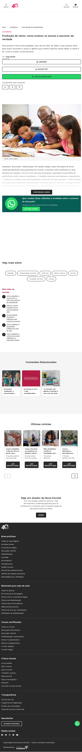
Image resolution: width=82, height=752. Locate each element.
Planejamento (7, 564)
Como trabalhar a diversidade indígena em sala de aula (10, 327)
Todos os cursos (8, 627)
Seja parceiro (6, 677)
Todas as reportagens (10, 542)
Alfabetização (6, 555)
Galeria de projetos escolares (13, 574)
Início (4, 27)
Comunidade (6, 664)
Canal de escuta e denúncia (12, 710)
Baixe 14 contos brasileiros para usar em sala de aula (10, 308)
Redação (10, 273)
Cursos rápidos (7, 647)
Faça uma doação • (9, 680)
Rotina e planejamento (10, 644)
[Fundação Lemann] (22, 748)
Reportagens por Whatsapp (12, 577)
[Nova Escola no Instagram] (9, 735)
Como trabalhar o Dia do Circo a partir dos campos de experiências (11, 299)
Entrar (75, 6)
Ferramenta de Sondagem (12, 594)
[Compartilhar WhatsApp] (5, 87)
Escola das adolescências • (12, 571)
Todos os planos (7, 591)
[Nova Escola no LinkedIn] (13, 735)
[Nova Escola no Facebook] (2, 735)
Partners (4, 683)
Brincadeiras (6, 561)
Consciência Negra (9, 548)
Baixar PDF (41, 69)
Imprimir (42, 62)
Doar (41, 515)
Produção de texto (36, 279)
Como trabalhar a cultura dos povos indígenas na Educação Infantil (11, 337)
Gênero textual (59, 273)
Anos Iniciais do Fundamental (32, 27)
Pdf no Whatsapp (41, 77)
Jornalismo (14, 27)
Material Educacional (10, 607)
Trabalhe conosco (8, 673)
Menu (6, 6)
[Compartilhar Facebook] (12, 87)
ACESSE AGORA (31, 209)
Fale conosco (6, 667)
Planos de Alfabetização (11, 601)
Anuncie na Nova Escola (11, 686)
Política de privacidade (10, 707)
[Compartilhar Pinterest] (19, 87)
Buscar (67, 6)
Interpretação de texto (28, 273)
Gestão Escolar (7, 568)
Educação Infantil (8, 551)
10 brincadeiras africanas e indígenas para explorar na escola (11, 318)
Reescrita (45, 273)
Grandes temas (7, 545)
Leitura (51, 279)
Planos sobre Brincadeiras (12, 604)
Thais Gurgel (10, 56)
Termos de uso (7, 700)
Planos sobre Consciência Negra (14, 597)
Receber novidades (12, 724)
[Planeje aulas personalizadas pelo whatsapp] (77, 723)
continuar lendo (41, 192)
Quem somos (6, 670)
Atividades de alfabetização (12, 614)
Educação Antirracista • (11, 631)
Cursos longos (7, 650)
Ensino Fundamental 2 (10, 640)
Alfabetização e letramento (12, 637)
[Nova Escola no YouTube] (17, 735)
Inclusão (4, 558)
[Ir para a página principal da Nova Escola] (15, 5)
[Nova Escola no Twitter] (6, 735)
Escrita (73, 273)
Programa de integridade (11, 703)
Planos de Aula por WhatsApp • (14, 610)
